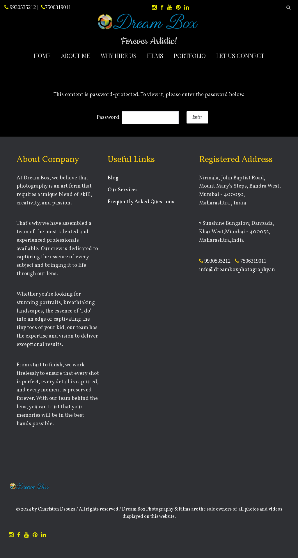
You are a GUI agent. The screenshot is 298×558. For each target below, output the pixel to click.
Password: (138, 117)
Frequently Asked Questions (141, 202)
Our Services (123, 190)
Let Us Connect (240, 55)
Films (155, 55)
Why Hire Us (118, 55)
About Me (75, 55)
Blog (113, 178)
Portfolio (190, 55)
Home (42, 55)
